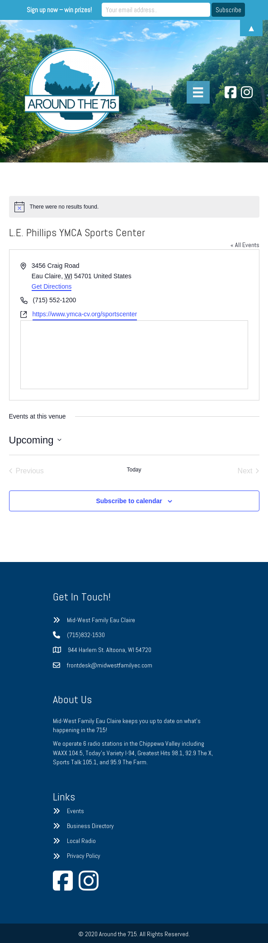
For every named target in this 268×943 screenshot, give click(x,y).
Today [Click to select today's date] (134, 470)
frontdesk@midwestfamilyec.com (109, 665)
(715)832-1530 (86, 635)
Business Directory (90, 826)
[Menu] (198, 92)
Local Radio (81, 841)
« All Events (244, 245)
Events (75, 811)
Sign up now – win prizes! (59, 9)
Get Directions (52, 286)
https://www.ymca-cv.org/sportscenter (85, 314)
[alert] (134, 207)
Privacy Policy (83, 856)
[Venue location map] (134, 355)
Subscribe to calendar (129, 501)
